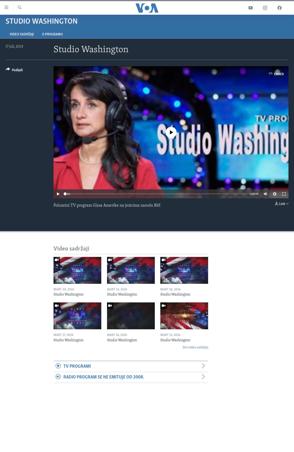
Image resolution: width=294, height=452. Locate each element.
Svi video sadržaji (195, 347)
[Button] (14, 71)
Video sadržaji (22, 34)
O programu (52, 34)
